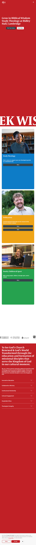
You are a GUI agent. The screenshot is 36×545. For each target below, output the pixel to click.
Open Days (20, 28)
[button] (33, 2)
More (18, 164)
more (18, 280)
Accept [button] (15, 541)
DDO (18, 229)
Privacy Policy (11, 537)
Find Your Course (11, 28)
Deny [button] (6, 541)
